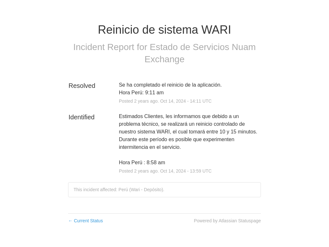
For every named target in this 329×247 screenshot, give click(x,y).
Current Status (85, 220)
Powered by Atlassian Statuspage (227, 220)
